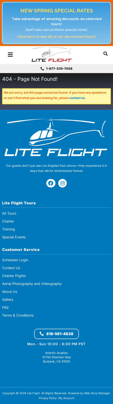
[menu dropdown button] (10, 54)
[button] (105, 54)
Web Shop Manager (97, 393)
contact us (77, 98)
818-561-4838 (56, 334)
